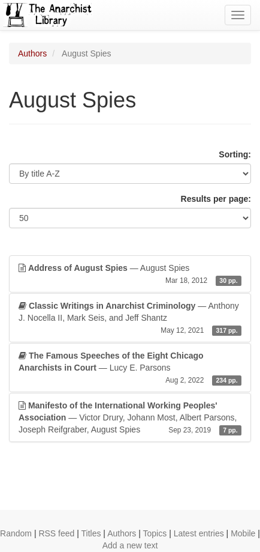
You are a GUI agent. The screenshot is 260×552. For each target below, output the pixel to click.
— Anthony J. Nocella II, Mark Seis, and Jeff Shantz (130, 318)
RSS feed (56, 533)
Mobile (243, 533)
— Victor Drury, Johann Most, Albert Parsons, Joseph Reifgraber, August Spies (130, 418)
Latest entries (199, 533)
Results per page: (216, 199)
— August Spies (130, 274)
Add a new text (130, 545)
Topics (155, 533)
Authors (32, 53)
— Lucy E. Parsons (130, 368)
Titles (91, 533)
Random (16, 533)
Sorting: (235, 154)
